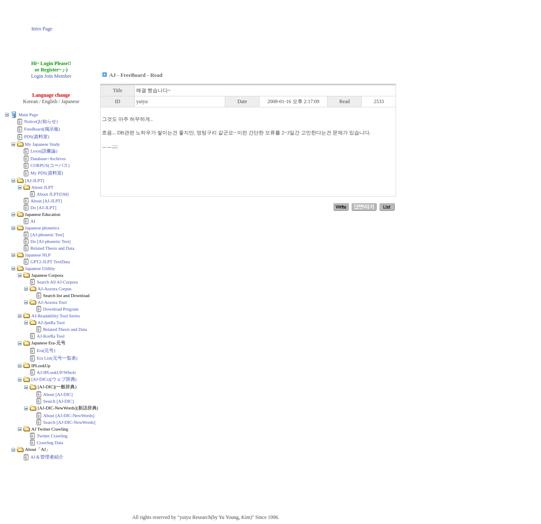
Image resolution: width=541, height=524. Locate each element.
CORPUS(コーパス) (50, 165)
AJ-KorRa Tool (51, 336)
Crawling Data (50, 442)
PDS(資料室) (36, 136)
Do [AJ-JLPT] (43, 207)
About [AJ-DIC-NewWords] (68, 415)
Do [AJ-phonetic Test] (50, 241)
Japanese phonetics (42, 228)
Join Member (57, 76)
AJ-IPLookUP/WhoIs (56, 372)
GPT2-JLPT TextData (50, 261)
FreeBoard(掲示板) (42, 129)
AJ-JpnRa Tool (51, 322)
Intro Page (41, 29)
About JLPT (42, 187)
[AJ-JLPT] (34, 180)
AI (32, 221)
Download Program (61, 309)
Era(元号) (46, 350)
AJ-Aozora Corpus (54, 289)
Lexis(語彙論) (43, 151)
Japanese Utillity (40, 268)
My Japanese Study (42, 144)
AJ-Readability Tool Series (55, 316)
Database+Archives (48, 158)
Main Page (28, 114)
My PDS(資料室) (46, 173)
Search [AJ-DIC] (58, 401)
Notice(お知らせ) (41, 121)
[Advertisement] (245, 22)
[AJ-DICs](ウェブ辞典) (54, 379)
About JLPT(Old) (52, 194)
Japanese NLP (38, 255)
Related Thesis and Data (52, 248)
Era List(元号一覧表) (57, 358)
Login (37, 76)
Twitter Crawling (52, 436)
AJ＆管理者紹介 (46, 457)
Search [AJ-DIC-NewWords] (69, 422)
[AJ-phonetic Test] (47, 234)
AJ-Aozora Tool (52, 302)
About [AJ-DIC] (58, 394)
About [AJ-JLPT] (46, 201)
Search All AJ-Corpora (57, 282)
